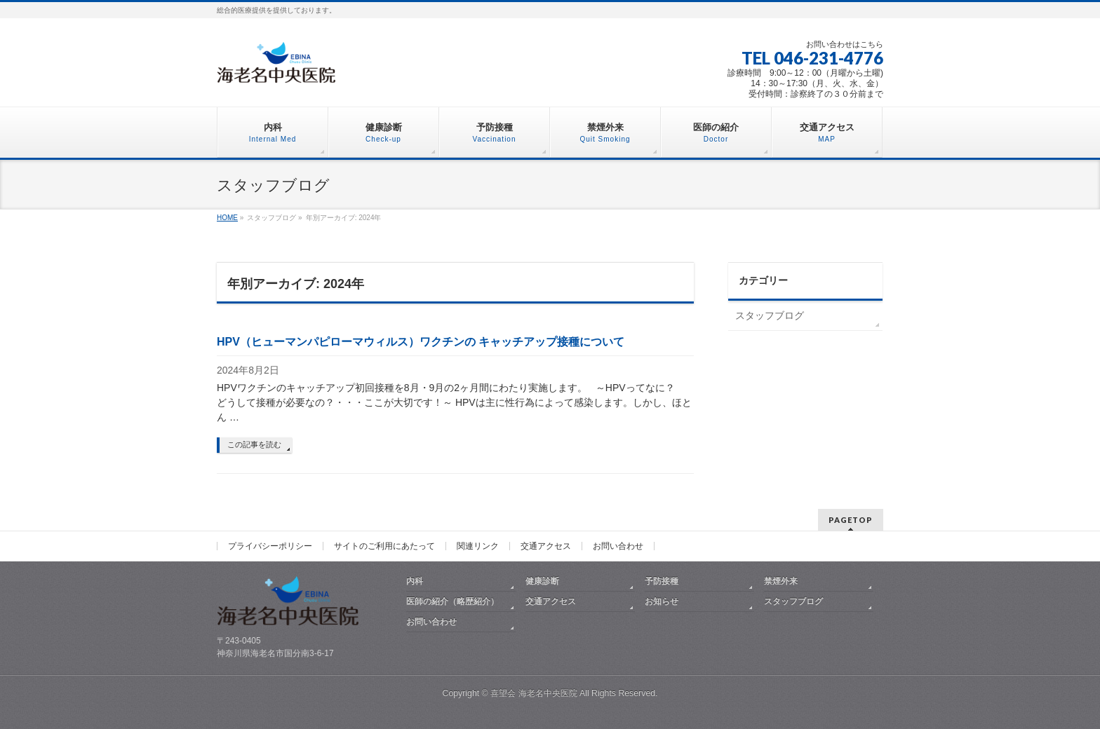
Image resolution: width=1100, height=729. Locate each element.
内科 (414, 581)
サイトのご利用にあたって (384, 546)
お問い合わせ (618, 546)
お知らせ (661, 601)
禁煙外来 (781, 581)
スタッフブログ (769, 315)
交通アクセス (546, 546)
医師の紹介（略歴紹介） (452, 601)
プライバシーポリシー (270, 546)
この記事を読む (254, 444)
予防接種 (661, 581)
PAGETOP (851, 519)
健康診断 (542, 581)
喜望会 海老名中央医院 (533, 693)
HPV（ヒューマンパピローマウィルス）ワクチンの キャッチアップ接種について (420, 342)
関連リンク (478, 546)
